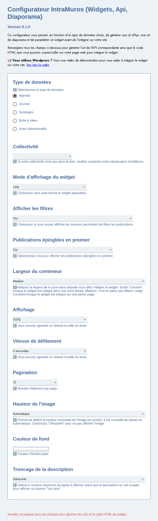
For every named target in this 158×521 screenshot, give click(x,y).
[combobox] (39, 156)
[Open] (70, 156)
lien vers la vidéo (38, 65)
